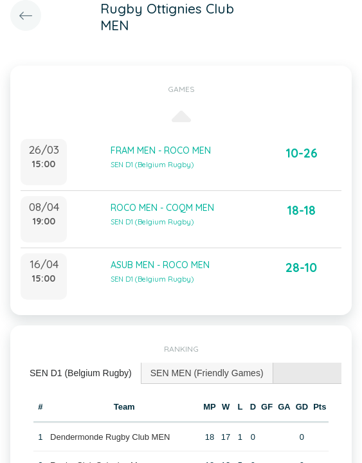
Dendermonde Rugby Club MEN (110, 437)
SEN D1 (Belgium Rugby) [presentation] (81, 373)
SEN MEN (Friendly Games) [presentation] (207, 373)
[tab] (81, 373)
